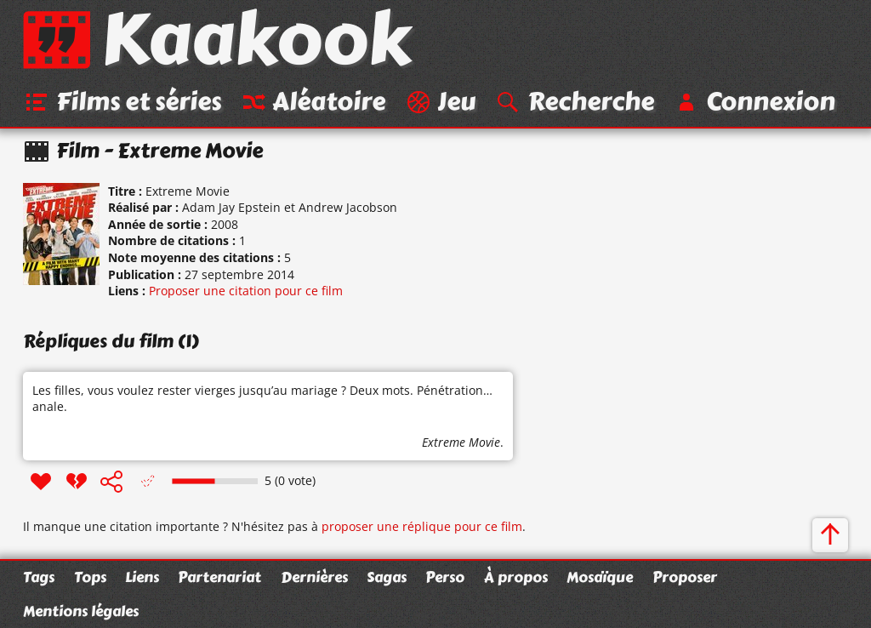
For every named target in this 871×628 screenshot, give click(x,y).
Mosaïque (599, 577)
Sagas (387, 577)
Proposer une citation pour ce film (246, 291)
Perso (444, 577)
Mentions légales (81, 611)
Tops (90, 577)
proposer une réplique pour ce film (422, 526)
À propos (516, 577)
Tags (38, 577)
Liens (142, 577)
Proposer (684, 577)
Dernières (314, 577)
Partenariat (219, 577)
